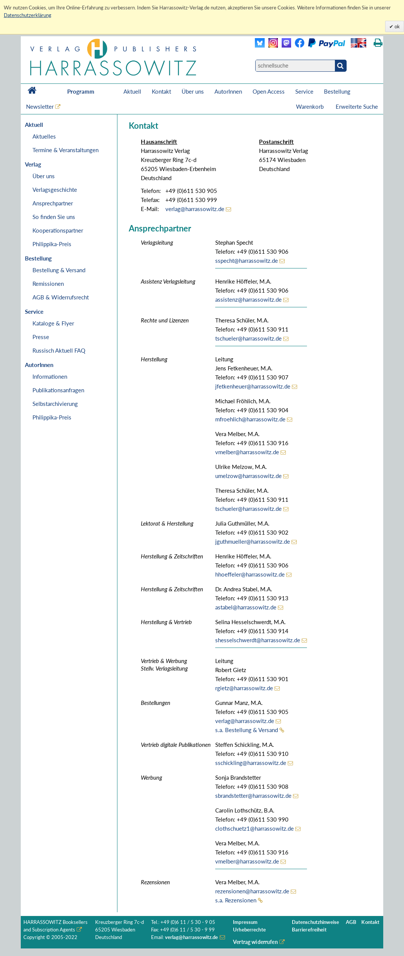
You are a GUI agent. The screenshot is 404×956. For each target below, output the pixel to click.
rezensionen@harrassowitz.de (252, 891)
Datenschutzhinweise (315, 922)
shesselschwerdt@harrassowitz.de (257, 640)
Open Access (269, 91)
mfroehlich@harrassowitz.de (250, 419)
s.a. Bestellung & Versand (246, 729)
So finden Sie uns (53, 216)
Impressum (245, 922)
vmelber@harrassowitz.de (247, 452)
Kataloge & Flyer (53, 323)
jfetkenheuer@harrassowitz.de (252, 386)
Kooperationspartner (57, 230)
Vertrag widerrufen (255, 942)
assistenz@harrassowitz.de (248, 299)
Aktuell (132, 91)
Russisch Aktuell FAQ (58, 350)
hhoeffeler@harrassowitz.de (250, 574)
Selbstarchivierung (55, 403)
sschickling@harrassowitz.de (250, 762)
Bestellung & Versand (58, 270)
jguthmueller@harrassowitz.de (252, 541)
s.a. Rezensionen (235, 900)
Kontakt (161, 91)
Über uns (193, 91)
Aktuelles (44, 136)
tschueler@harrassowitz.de (248, 338)
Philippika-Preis (51, 244)
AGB (351, 922)
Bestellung (337, 91)
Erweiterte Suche (357, 106)
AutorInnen (228, 91)
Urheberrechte (249, 930)
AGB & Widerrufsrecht (60, 297)
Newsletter (40, 106)
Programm (80, 91)
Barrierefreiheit (309, 930)
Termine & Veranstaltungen (65, 149)
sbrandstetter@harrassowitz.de (253, 795)
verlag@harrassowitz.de (194, 208)
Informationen (49, 376)
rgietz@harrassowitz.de (244, 688)
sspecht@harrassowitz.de (246, 260)
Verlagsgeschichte (54, 189)
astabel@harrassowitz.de (245, 607)
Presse (40, 336)
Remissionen (48, 283)
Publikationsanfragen (58, 390)
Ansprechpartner (52, 203)
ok (396, 26)
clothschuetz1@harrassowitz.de (254, 828)
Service (304, 91)
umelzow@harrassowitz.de (248, 475)
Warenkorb (310, 106)
